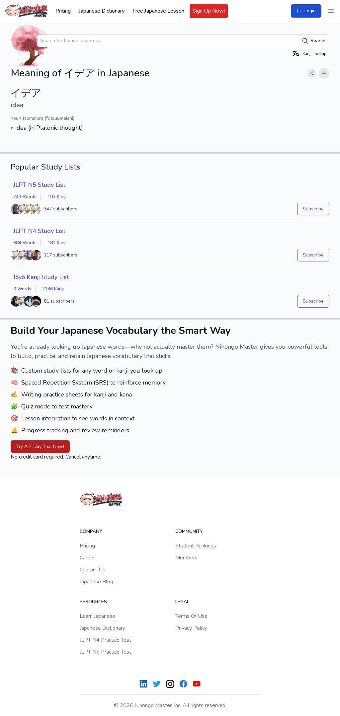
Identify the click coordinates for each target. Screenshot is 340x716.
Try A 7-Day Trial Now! (40, 446)
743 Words (25, 196)
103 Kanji (56, 196)
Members (186, 557)
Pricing (63, 11)
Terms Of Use (191, 616)
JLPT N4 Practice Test (105, 640)
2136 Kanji (53, 289)
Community (189, 531)
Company (91, 531)
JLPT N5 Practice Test (105, 652)
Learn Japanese (97, 616)
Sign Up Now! (209, 11)
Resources (93, 602)
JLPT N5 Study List (39, 185)
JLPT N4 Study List (39, 231)
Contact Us (92, 569)
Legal (182, 602)
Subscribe (313, 209)
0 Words (22, 289)
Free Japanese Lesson (158, 11)
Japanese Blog (96, 581)
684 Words (25, 243)
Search (313, 40)
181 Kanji (56, 243)
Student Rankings (195, 545)
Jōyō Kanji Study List (41, 277)
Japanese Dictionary (102, 11)
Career (87, 557)
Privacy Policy (191, 628)
